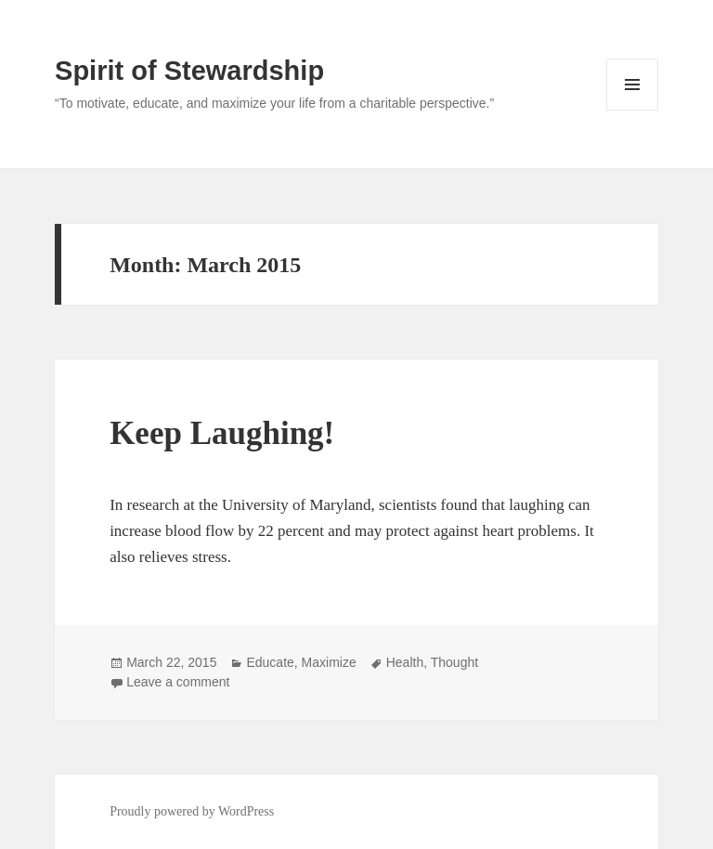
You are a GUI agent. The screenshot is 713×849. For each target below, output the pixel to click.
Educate (269, 662)
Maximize (329, 662)
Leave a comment (177, 681)
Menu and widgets (632, 110)
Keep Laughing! (222, 433)
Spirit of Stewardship (189, 70)
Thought (454, 662)
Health (404, 662)
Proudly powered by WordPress (192, 811)
